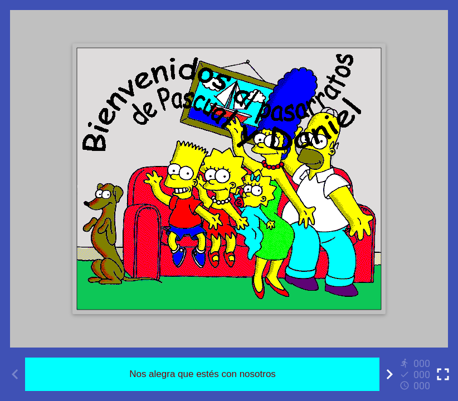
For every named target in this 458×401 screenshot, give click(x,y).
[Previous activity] (15, 374)
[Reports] (416, 374)
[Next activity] (389, 374)
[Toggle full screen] (443, 374)
